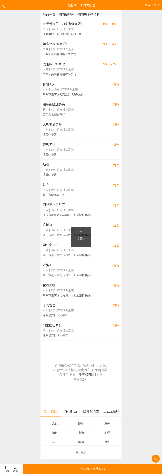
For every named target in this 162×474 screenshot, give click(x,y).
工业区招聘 (111, 411)
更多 (81, 452)
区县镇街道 (91, 411)
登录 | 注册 (152, 5)
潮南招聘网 (66, 14)
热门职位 (50, 411)
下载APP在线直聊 (92, 469)
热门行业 (71, 411)
